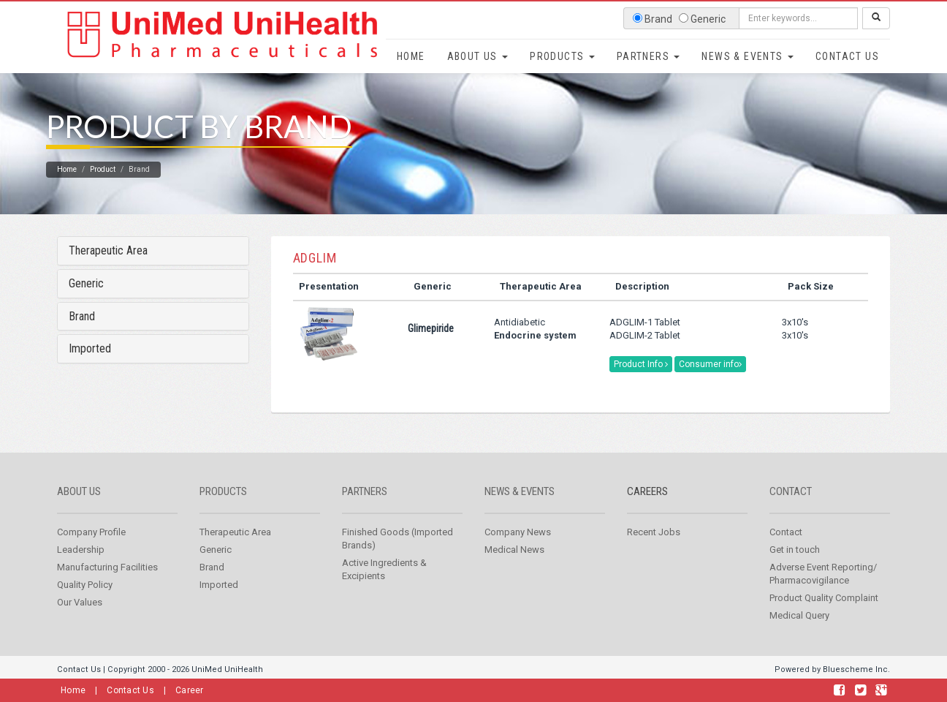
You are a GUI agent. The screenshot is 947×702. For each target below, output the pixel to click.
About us (79, 509)
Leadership (80, 567)
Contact (790, 509)
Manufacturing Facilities (107, 585)
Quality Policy (85, 602)
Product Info (641, 382)
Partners (648, 56)
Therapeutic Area (108, 269)
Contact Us (847, 56)
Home (411, 56)
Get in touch (794, 567)
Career (189, 690)
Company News (517, 550)
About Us (478, 56)
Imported (90, 367)
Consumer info (710, 382)
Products (562, 56)
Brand (82, 334)
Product (102, 188)
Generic (86, 302)
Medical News (514, 567)
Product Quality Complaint (823, 616)
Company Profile (91, 550)
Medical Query (799, 633)
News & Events (747, 56)
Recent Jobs (653, 550)
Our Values (79, 620)
